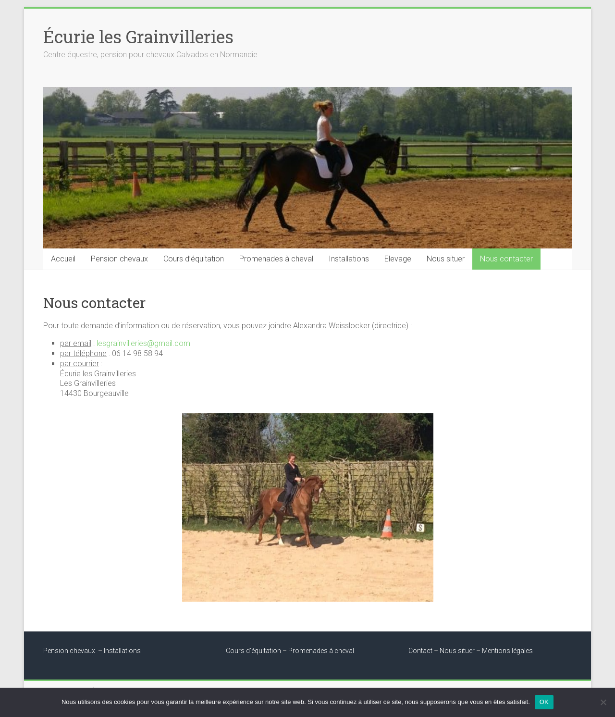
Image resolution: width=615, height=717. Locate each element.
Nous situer (446, 258)
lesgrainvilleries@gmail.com (143, 343)
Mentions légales (507, 651)
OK (544, 701)
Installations (349, 258)
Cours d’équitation (193, 258)
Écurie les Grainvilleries (138, 36)
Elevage (397, 258)
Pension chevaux (119, 258)
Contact (420, 651)
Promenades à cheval (276, 258)
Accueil (63, 258)
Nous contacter (506, 258)
